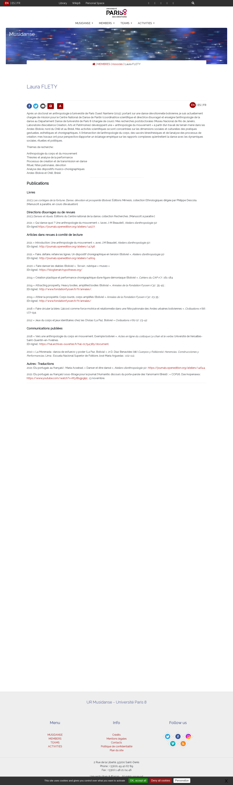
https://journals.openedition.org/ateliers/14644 (176, 367)
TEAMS (125, 23)
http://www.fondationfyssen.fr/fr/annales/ (65, 289)
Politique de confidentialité (116, 746)
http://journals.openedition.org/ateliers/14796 (67, 246)
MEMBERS (105, 23)
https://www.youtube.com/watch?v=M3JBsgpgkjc (57, 378)
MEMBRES (103, 64)
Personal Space (95, 3)
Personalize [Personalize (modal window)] (182, 780)
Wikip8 (76, 3)
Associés (117, 64)
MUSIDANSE (83, 23)
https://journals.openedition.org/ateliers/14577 (66, 226)
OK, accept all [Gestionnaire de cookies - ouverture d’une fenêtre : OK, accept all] (138, 780)
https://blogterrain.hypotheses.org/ (60, 269)
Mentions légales (116, 738)
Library (63, 3)
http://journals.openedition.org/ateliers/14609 (67, 258)
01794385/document (96, 344)
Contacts (116, 742)
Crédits (116, 734)
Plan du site (116, 750)
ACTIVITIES (145, 23)
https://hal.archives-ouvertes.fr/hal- (61, 344)
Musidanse (22, 34)
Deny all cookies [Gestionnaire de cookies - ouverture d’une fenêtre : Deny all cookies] (160, 780)
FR (18, 3)
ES (13, 3)
